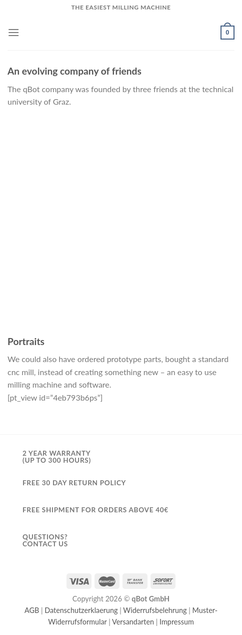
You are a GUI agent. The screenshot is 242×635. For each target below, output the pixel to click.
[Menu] (14, 32)
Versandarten (133, 621)
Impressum (177, 621)
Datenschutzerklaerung (81, 610)
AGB (31, 610)
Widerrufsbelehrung (154, 610)
